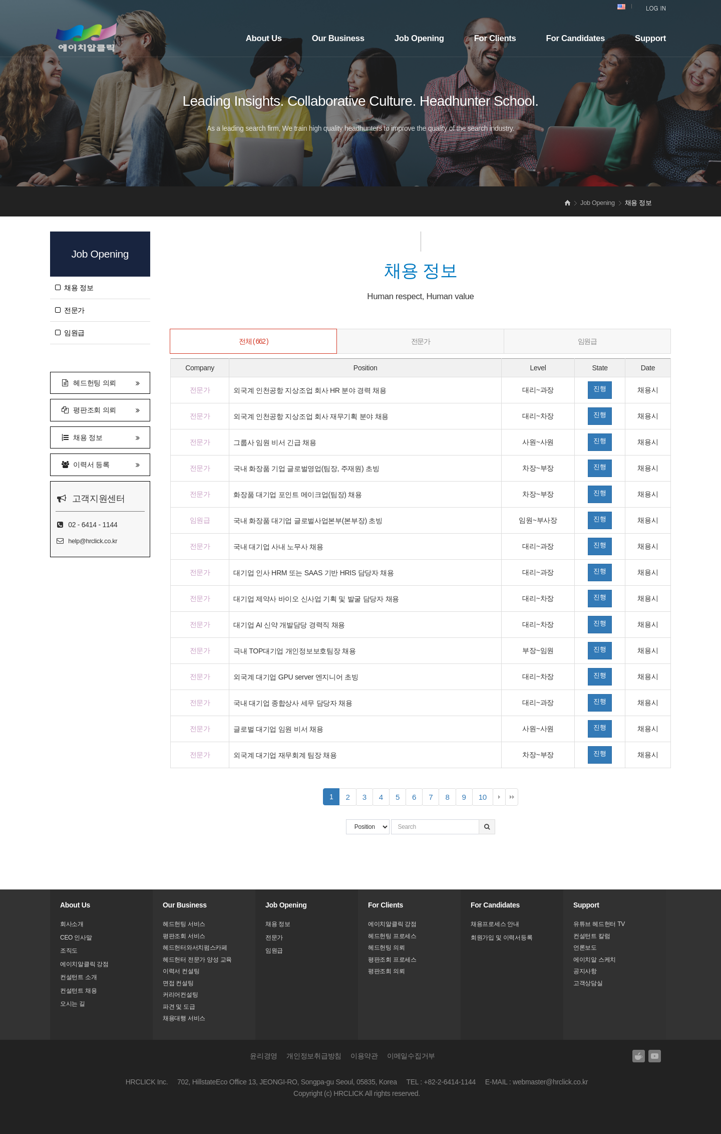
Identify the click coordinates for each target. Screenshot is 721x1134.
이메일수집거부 (411, 1056)
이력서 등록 (100, 464)
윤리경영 (263, 1056)
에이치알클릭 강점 (84, 964)
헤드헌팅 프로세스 (392, 936)
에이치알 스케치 (594, 959)
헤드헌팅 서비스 (184, 924)
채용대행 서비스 (184, 1018)
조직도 (69, 950)
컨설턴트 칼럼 (591, 936)
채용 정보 (74, 288)
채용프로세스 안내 (495, 924)
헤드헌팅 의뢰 (100, 382)
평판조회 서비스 (184, 936)
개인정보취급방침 (313, 1056)
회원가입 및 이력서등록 (501, 937)
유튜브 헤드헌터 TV (599, 924)
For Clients (495, 38)
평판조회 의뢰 (100, 409)
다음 (499, 797)
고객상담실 (588, 983)
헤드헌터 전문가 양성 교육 (197, 959)
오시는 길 (72, 1003)
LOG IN (656, 8)
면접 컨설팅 (178, 983)
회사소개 (72, 924)
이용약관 (364, 1056)
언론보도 (585, 947)
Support (650, 38)
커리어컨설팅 (180, 994)
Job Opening (419, 38)
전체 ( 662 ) (253, 341)
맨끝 (511, 797)
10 (486, 798)
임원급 (70, 333)
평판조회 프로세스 (392, 959)
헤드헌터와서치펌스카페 (195, 947)
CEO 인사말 (76, 937)
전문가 (70, 310)
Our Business (338, 38)
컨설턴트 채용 (78, 990)
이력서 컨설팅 (181, 971)
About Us (264, 38)
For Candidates (575, 38)
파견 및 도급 (179, 1006)
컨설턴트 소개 (78, 977)
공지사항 (585, 971)
